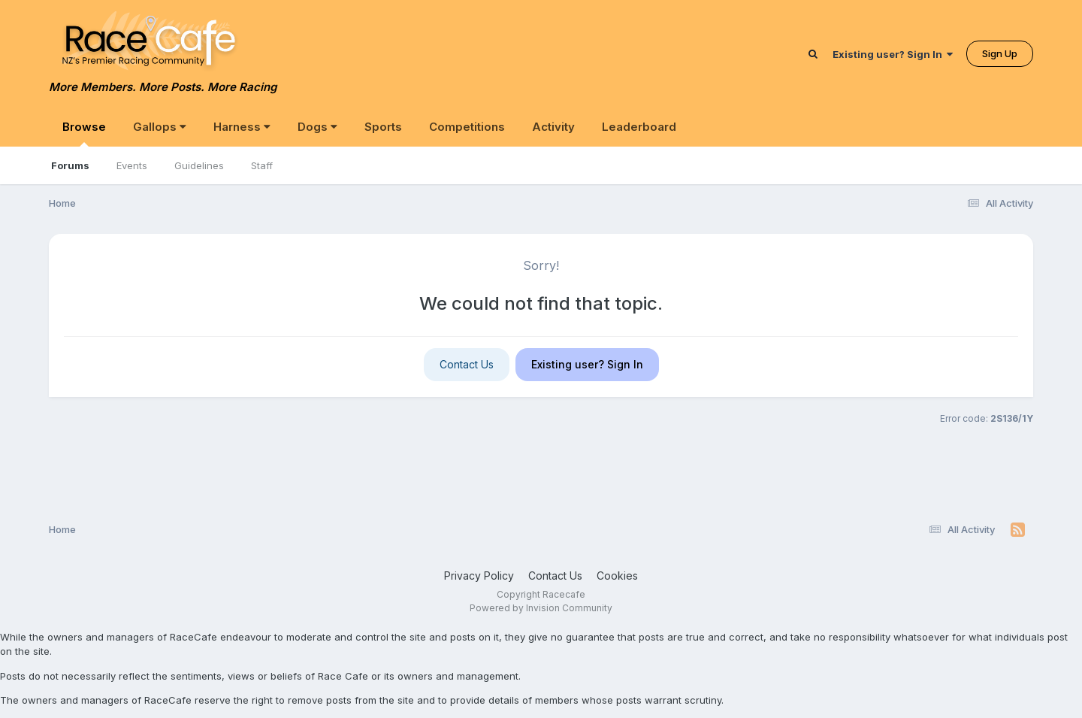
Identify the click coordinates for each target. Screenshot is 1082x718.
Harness (241, 127)
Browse (84, 133)
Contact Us (467, 364)
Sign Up (999, 53)
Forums (70, 165)
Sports (383, 127)
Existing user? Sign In (893, 54)
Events (131, 165)
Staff (262, 165)
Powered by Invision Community (541, 607)
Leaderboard (639, 127)
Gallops (159, 127)
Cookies (617, 575)
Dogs (317, 127)
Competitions (467, 127)
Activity (553, 127)
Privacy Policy (479, 575)
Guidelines (199, 165)
